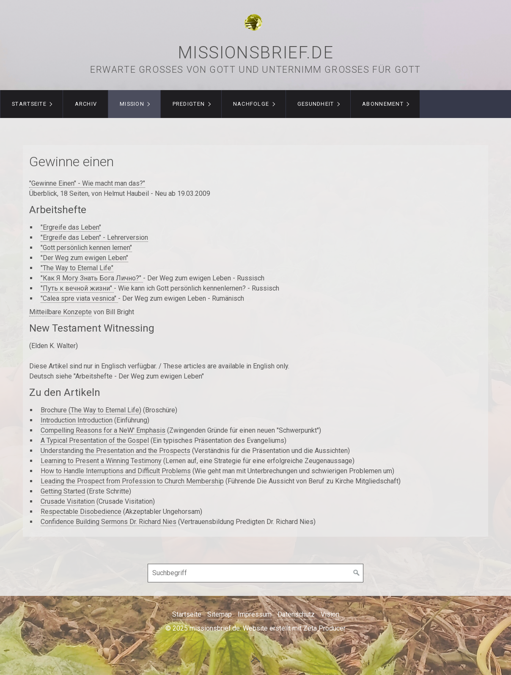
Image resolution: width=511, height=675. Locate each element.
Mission (132, 104)
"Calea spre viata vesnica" (79, 298)
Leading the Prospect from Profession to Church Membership (132, 481)
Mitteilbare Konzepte (60, 312)
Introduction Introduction (77, 420)
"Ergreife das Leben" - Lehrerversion (94, 237)
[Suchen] (356, 573)
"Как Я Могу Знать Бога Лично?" (92, 278)
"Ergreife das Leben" (71, 227)
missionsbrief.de (256, 53)
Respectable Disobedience (81, 512)
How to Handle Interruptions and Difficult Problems (116, 471)
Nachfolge (251, 104)
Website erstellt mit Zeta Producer (294, 628)
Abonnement (383, 104)
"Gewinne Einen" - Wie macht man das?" (87, 183)
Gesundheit (315, 104)
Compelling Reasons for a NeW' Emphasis (103, 430)
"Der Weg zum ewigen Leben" (84, 258)
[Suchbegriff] (255, 573)
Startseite (29, 104)
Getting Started (63, 491)
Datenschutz (296, 614)
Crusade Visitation (68, 501)
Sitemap (219, 614)
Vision (330, 614)
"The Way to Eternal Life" (77, 268)
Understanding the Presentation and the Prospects (115, 451)
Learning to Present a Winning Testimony (101, 461)
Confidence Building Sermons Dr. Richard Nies (108, 522)
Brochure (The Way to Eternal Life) (91, 410)
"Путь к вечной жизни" (77, 288)
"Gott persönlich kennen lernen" (86, 248)
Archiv (86, 104)
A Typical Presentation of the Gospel (95, 440)
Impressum (255, 614)
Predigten (189, 104)
